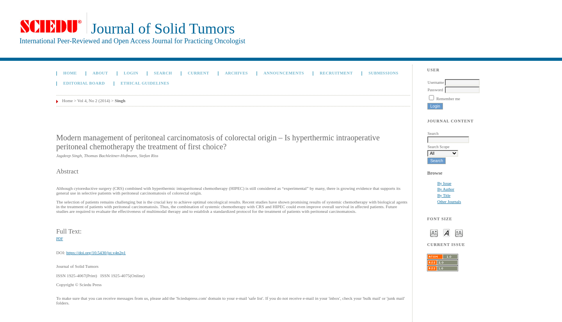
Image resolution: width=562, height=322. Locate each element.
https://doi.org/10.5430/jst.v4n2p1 (96, 252)
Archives (236, 73)
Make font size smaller (434, 232)
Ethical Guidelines (145, 83)
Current (198, 73)
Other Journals (449, 202)
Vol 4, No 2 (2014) (93, 100)
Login (131, 73)
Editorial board (84, 83)
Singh (120, 100)
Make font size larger (459, 232)
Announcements (283, 73)
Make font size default (446, 232)
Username (435, 82)
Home (70, 73)
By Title (443, 195)
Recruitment (336, 73)
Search (163, 73)
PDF (59, 239)
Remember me (448, 99)
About (100, 73)
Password (435, 90)
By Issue (444, 183)
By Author (445, 189)
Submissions (383, 73)
